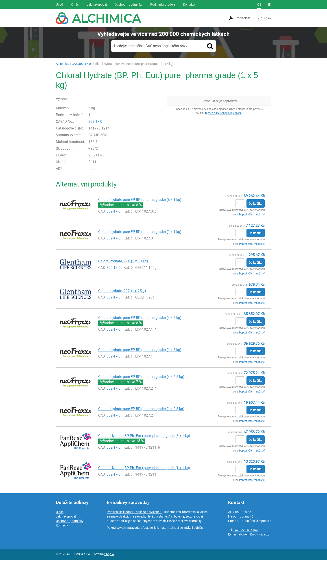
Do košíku (255, 231)
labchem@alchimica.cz (253, 562)
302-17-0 (105, 149)
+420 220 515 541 (246, 557)
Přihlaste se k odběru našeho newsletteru (134, 540)
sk (269, 4)
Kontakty (62, 553)
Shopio (109, 582)
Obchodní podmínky (69, 549)
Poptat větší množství (252, 242)
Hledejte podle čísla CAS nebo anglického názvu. (152, 46)
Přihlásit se (243, 18)
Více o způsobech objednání (225, 113)
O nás (59, 540)
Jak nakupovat (66, 544)
